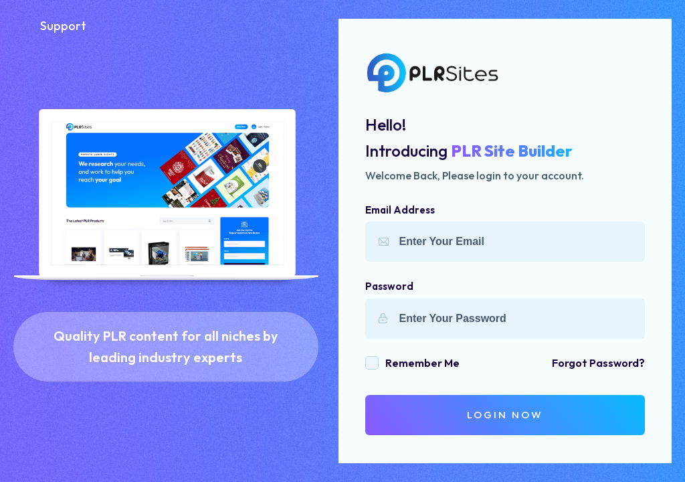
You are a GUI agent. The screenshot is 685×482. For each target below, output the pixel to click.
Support (63, 25)
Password (389, 286)
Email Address (400, 210)
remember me (422, 363)
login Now (505, 414)
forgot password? (598, 363)
